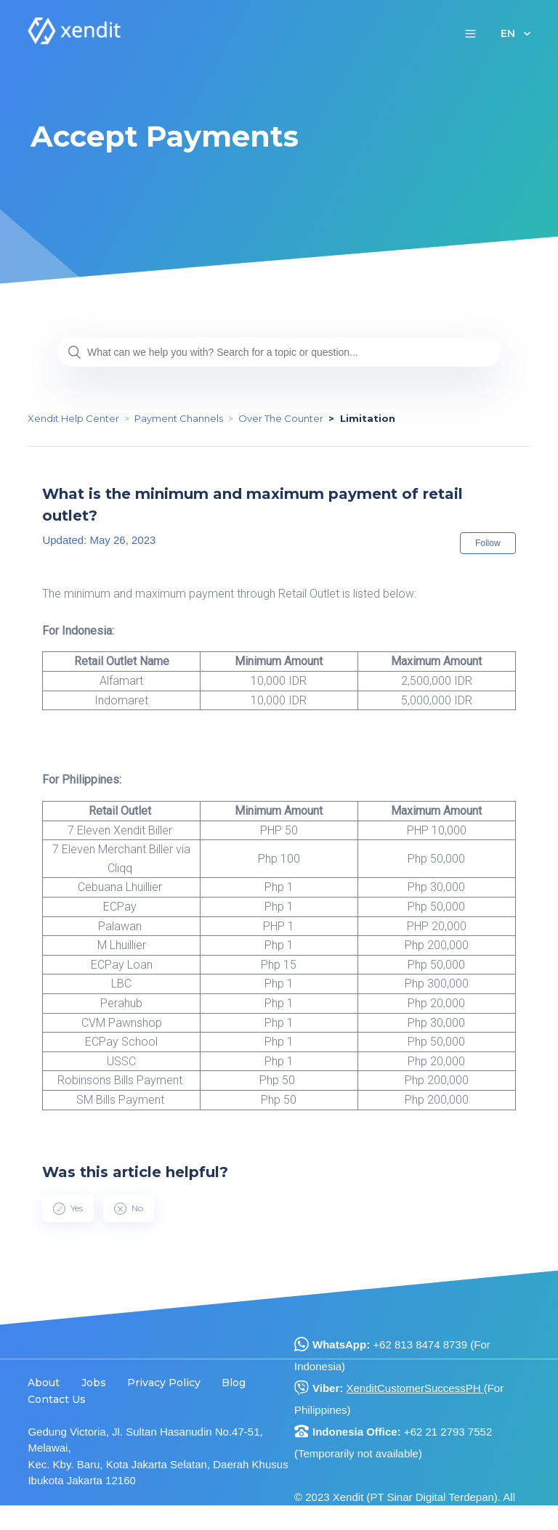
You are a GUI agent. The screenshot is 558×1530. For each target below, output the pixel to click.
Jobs (93, 1382)
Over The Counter (280, 418)
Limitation (367, 418)
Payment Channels (178, 418)
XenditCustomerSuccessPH (414, 1388)
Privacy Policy (164, 1382)
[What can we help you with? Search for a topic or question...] (279, 352)
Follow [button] (488, 543)
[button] (470, 33)
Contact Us (57, 1399)
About (44, 1382)
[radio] (68, 1208)
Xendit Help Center (73, 418)
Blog (234, 1382)
